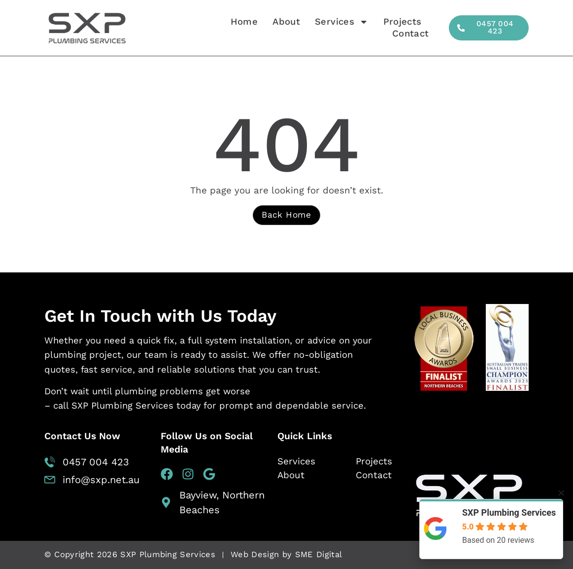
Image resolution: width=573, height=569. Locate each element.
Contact (410, 33)
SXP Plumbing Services (509, 512)
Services (341, 22)
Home (244, 21)
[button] (561, 493)
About (286, 21)
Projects (402, 21)
